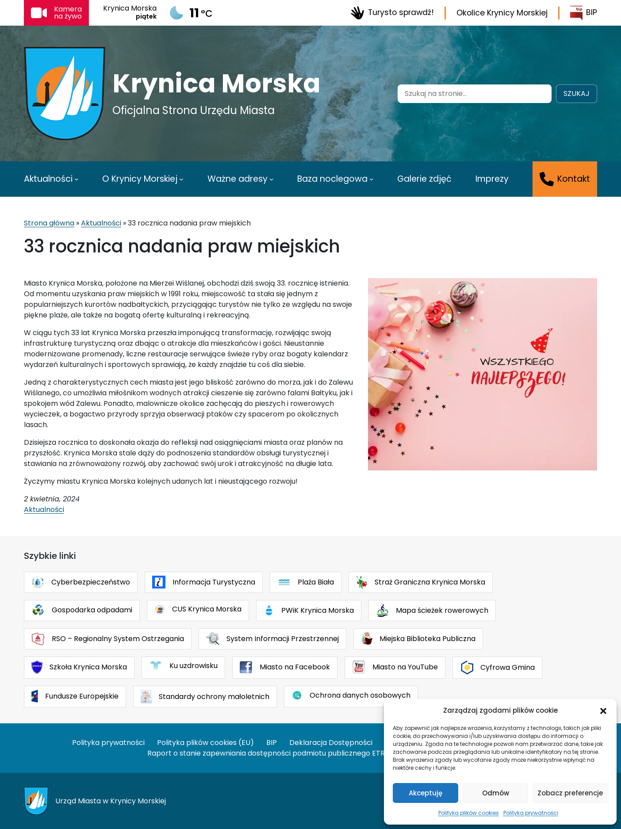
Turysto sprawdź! (392, 13)
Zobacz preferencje (570, 793)
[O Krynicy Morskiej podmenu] (181, 179)
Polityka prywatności (530, 813)
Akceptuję (425, 793)
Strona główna (49, 223)
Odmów (495, 793)
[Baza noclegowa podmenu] (371, 179)
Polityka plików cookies (468, 813)
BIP (583, 13)
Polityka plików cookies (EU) (205, 742)
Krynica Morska (216, 83)
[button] (603, 710)
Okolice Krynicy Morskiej (502, 13)
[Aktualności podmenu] (76, 179)
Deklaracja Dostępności (330, 742)
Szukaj (577, 93)
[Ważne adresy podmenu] (271, 179)
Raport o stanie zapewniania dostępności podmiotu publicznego (258, 753)
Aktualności (101, 223)
